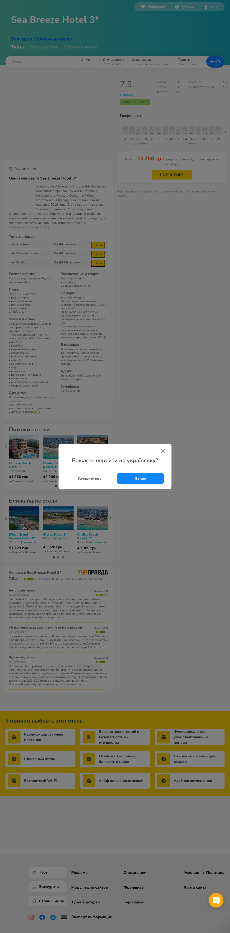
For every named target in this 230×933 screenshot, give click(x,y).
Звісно (140, 478)
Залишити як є (90, 478)
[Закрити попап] (163, 451)
